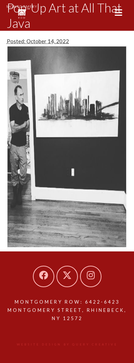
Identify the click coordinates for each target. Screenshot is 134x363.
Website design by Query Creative (67, 344)
